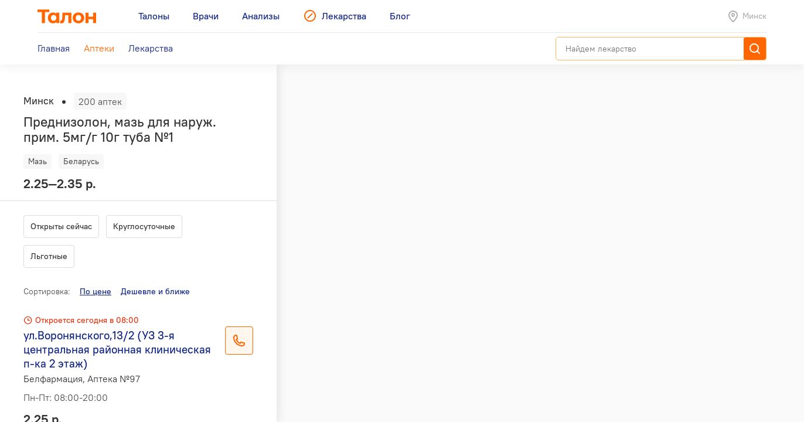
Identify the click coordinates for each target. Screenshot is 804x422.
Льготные (48, 256)
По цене (95, 291)
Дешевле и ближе (155, 291)
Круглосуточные (144, 226)
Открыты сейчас (61, 226)
